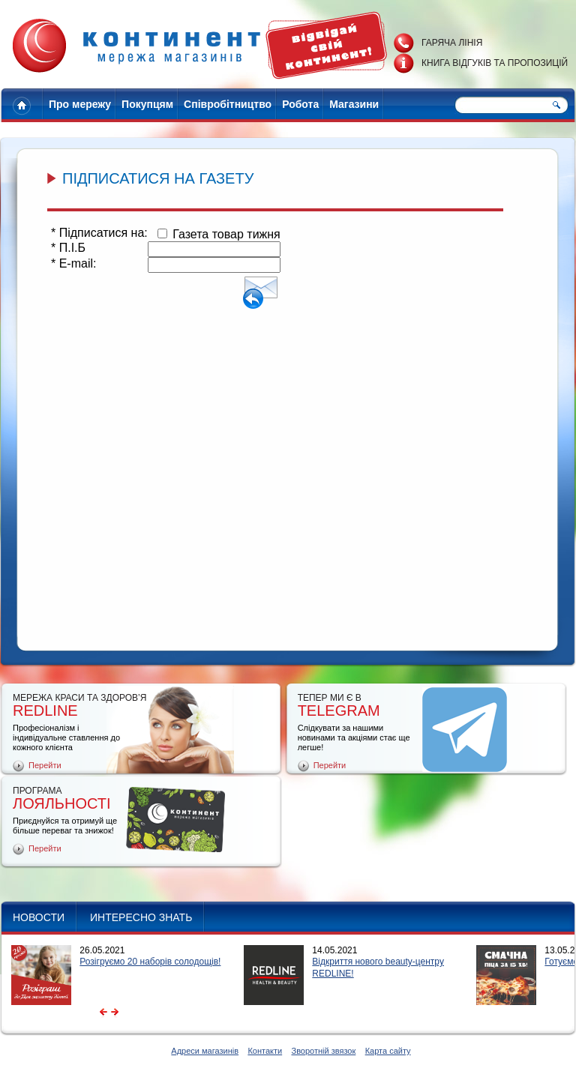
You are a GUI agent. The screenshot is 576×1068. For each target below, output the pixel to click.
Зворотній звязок (323, 1050)
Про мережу (80, 104)
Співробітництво (228, 104)
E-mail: (73, 263)
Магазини (354, 104)
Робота (300, 104)
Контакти (265, 1050)
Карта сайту (388, 1050)
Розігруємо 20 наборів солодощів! (150, 961)
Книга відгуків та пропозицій (495, 63)
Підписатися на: (99, 232)
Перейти (45, 765)
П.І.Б (68, 247)
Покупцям (147, 104)
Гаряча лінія (452, 42)
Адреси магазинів (204, 1050)
